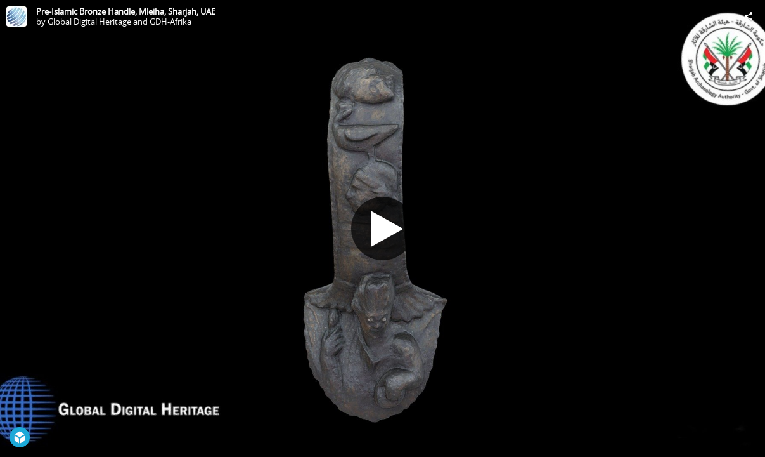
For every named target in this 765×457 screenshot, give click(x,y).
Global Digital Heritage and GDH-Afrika (119, 21)
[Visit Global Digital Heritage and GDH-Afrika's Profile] (16, 16)
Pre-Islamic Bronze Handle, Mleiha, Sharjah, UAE (125, 11)
